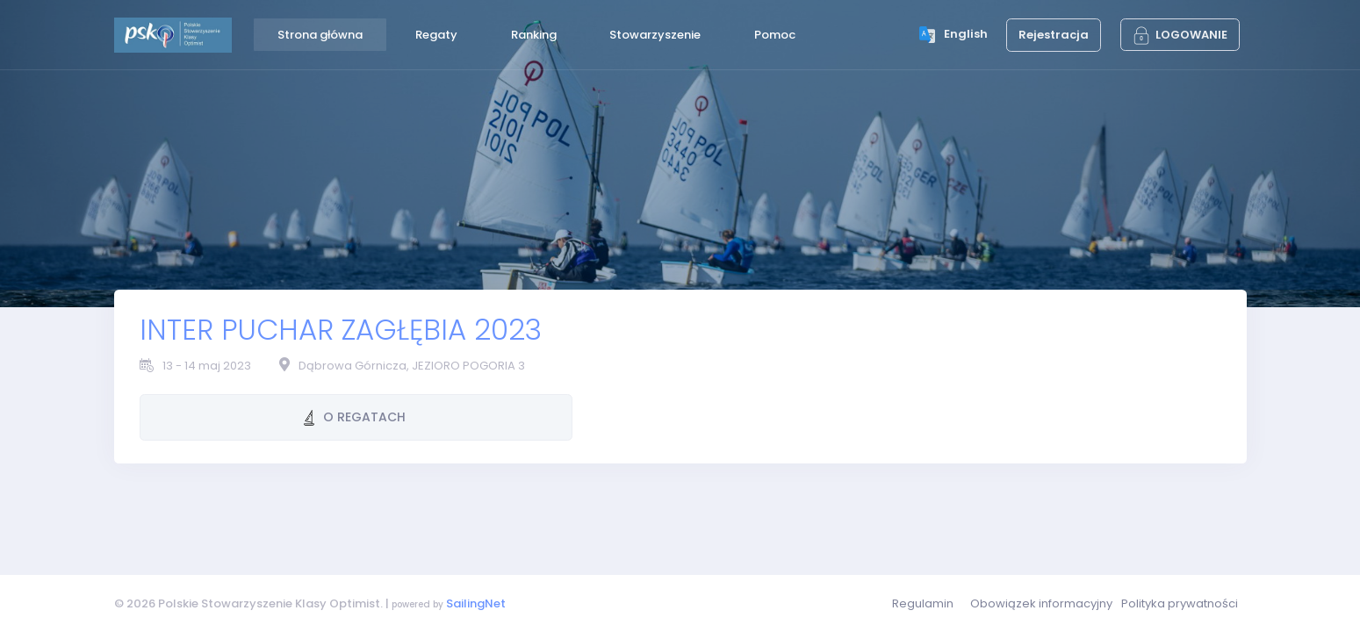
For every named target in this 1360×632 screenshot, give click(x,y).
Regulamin (922, 603)
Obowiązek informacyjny (1041, 603)
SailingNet (476, 603)
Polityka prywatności (1179, 603)
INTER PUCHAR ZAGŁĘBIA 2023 (341, 329)
